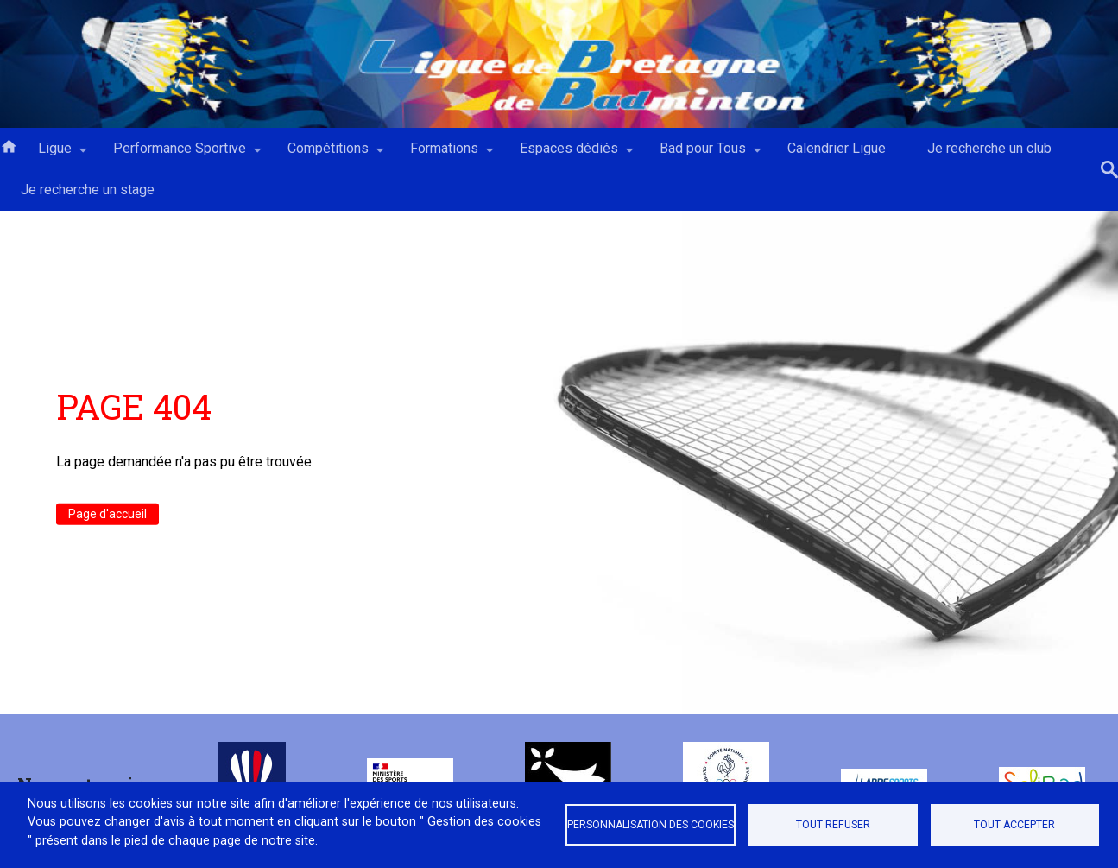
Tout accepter (1014, 825)
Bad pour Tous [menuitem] (703, 154)
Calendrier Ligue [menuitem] (836, 148)
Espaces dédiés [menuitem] (569, 154)
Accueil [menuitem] (8, 145)
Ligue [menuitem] (54, 154)
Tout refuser (833, 825)
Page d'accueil (107, 514)
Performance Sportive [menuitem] (179, 154)
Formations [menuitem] (444, 154)
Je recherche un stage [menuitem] (88, 189)
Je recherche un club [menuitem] (989, 148)
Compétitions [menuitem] (328, 154)
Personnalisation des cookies (650, 825)
